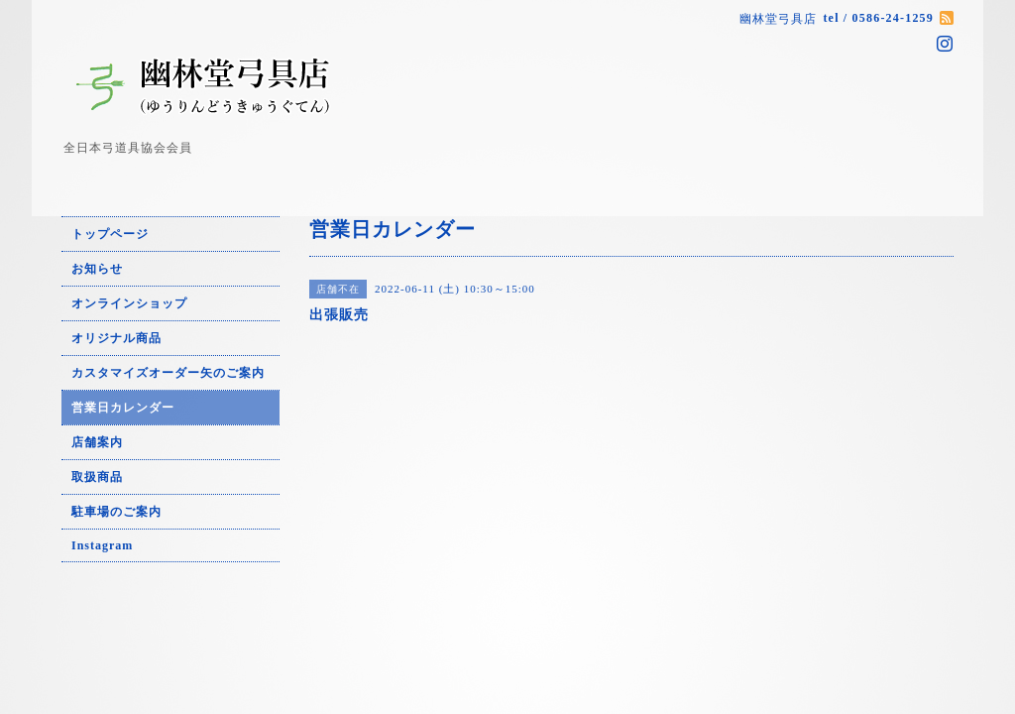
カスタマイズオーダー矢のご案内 (168, 373)
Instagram (102, 545)
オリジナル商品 (116, 338)
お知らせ (97, 269)
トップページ (110, 234)
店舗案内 (97, 442)
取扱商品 (97, 477)
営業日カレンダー (122, 408)
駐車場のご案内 (116, 512)
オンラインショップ (129, 303)
